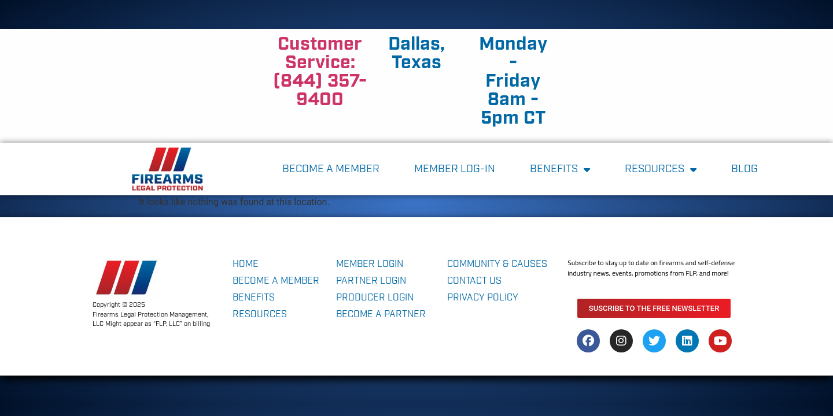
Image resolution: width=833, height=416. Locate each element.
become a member (330, 169)
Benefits (560, 169)
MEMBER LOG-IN (454, 169)
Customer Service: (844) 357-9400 (320, 72)
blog (744, 169)
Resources (660, 169)
